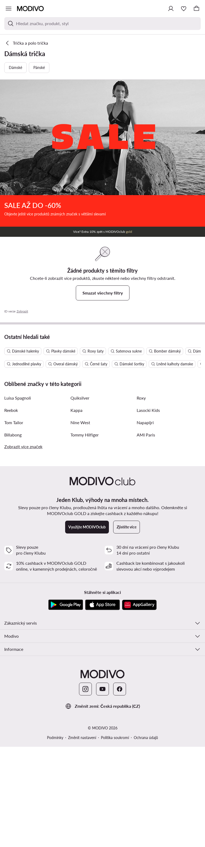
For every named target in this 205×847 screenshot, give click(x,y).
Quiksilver (79, 498)
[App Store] (102, 705)
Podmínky (55, 838)
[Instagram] (85, 789)
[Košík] (196, 8)
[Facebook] (119, 789)
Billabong (13, 534)
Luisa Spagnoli (17, 498)
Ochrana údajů (146, 838)
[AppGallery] (139, 705)
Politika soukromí (115, 838)
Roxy (141, 498)
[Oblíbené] (183, 8)
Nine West (80, 522)
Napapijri (145, 522)
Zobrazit (22, 311)
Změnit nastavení (82, 838)
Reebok (11, 510)
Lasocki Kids (148, 510)
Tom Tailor (13, 522)
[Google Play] (65, 705)
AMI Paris (146, 534)
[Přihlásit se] (170, 8)
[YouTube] (102, 789)
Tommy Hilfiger (84, 534)
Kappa (76, 510)
